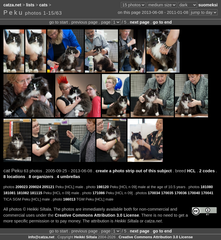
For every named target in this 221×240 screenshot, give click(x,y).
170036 (180, 193)
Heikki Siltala (85, 237)
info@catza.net (41, 237)
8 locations (14, 176)
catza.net (12, 5)
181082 (23, 193)
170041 (207, 193)
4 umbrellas (68, 176)
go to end (162, 22)
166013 (69, 199)
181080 (207, 187)
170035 (167, 193)
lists (30, 5)
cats (43, 5)
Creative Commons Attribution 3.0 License (97, 215)
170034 (154, 193)
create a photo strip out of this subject (134, 171)
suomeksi (208, 5)
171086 (98, 193)
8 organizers (41, 176)
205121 (48, 187)
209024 (35, 187)
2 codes (207, 171)
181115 (36, 193)
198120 (102, 187)
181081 (9, 193)
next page (139, 22)
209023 (22, 187)
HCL (191, 171)
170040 (194, 193)
